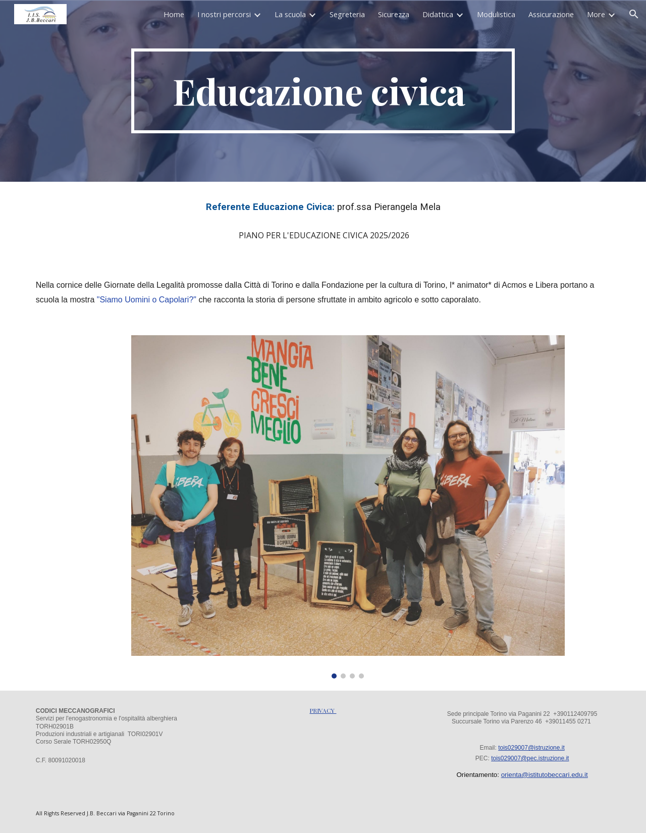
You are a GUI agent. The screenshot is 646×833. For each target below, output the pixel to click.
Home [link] (174, 14)
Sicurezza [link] (393, 14)
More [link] (596, 14)
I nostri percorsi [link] (224, 14)
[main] (323, 90)
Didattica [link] (437, 14)
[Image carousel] (347, 507)
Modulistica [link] (496, 14)
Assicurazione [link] (551, 14)
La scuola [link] (290, 14)
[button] (634, 14)
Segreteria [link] (347, 14)
